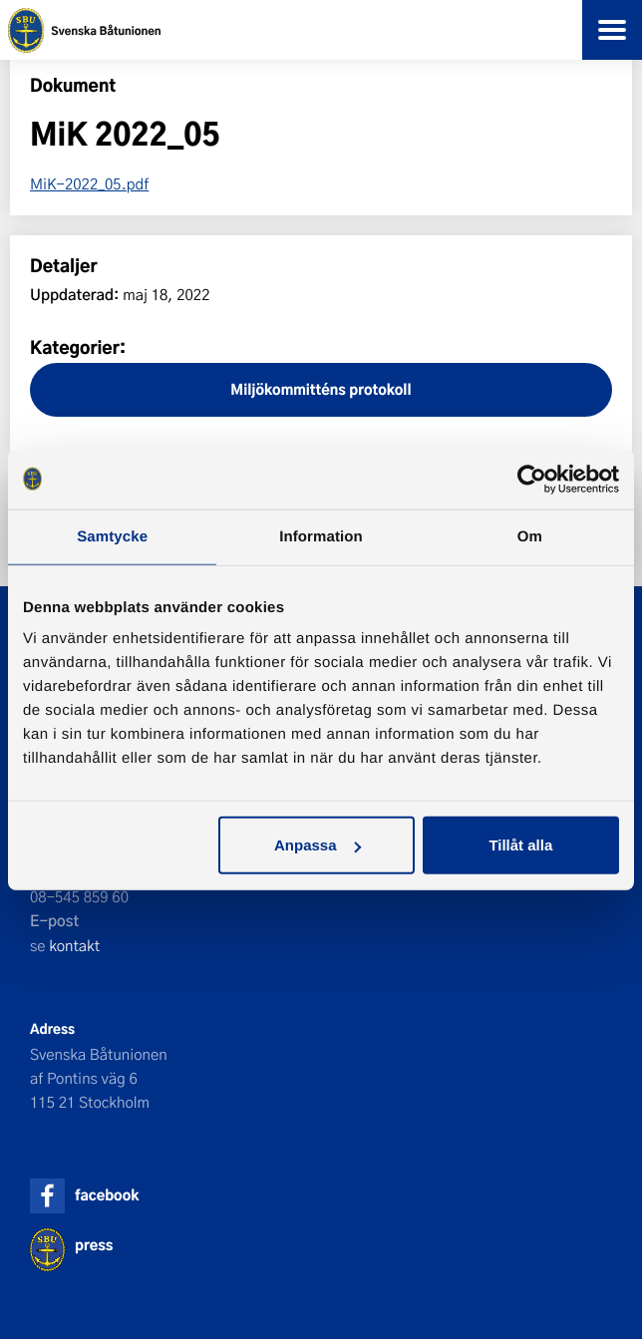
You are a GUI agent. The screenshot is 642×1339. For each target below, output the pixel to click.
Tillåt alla (520, 845)
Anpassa (317, 845)
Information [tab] (321, 535)
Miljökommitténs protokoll (320, 389)
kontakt (74, 945)
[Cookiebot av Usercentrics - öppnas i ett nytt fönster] (532, 479)
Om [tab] (529, 535)
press (94, 1244)
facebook (107, 1194)
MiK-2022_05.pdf (89, 183)
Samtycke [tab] (112, 535)
